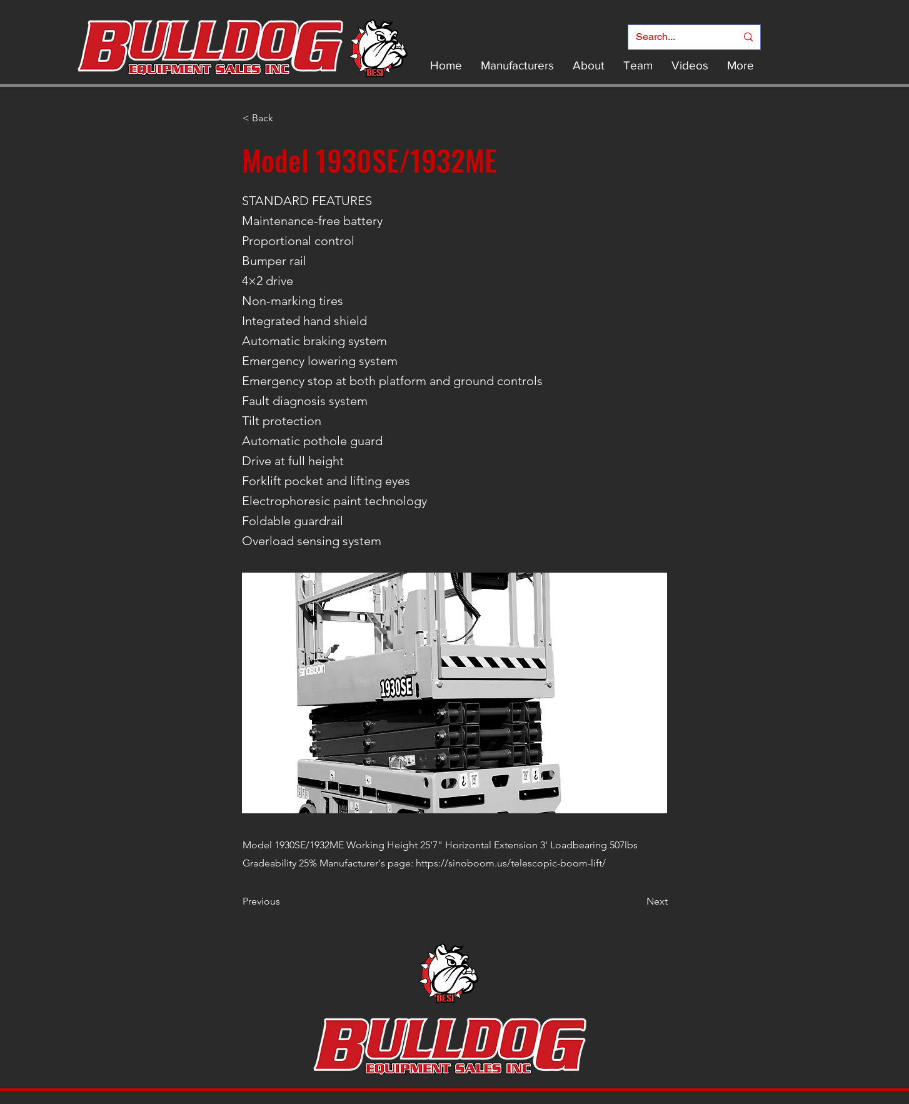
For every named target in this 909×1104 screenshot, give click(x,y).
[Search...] (677, 37)
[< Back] (284, 118)
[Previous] (284, 901)
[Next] (636, 901)
